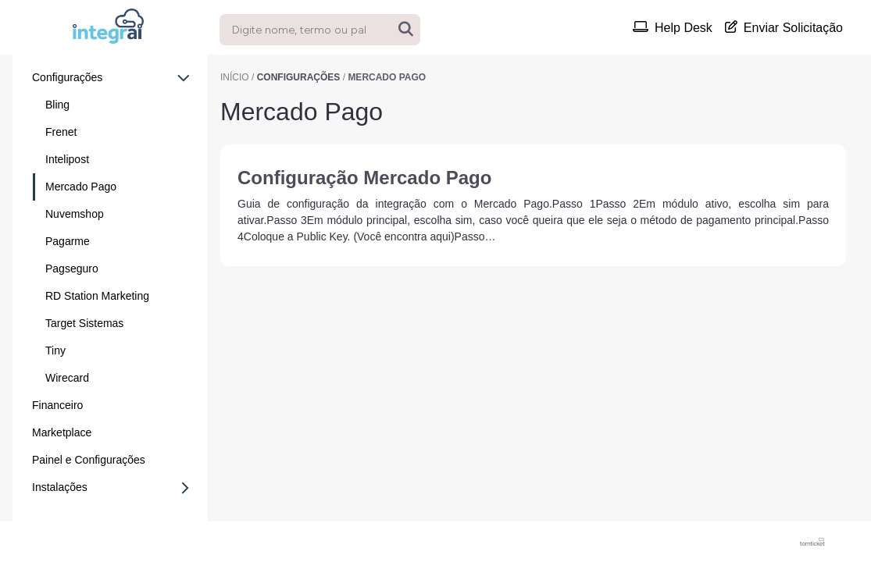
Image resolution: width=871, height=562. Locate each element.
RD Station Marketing (97, 296)
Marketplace (61, 432)
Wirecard (67, 378)
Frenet (61, 132)
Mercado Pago (80, 186)
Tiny (55, 350)
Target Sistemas (84, 323)
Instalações (115, 488)
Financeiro (57, 405)
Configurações (111, 78)
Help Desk (672, 27)
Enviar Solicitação (784, 27)
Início (234, 77)
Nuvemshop (74, 214)
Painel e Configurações (88, 460)
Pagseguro (71, 268)
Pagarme (67, 241)
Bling (57, 104)
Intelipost (67, 159)
